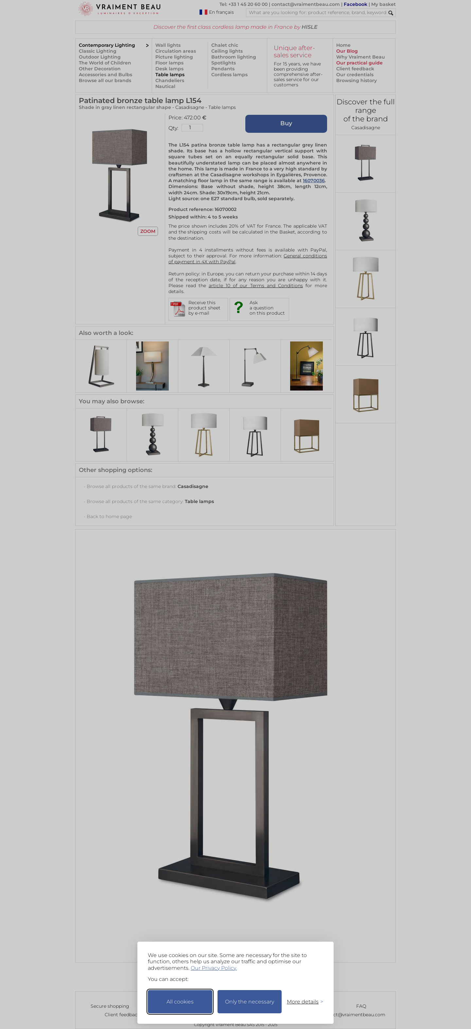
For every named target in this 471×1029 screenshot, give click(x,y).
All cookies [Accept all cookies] (180, 1002)
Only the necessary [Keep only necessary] (249, 1002)
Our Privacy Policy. (214, 968)
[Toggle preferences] (302, 1001)
